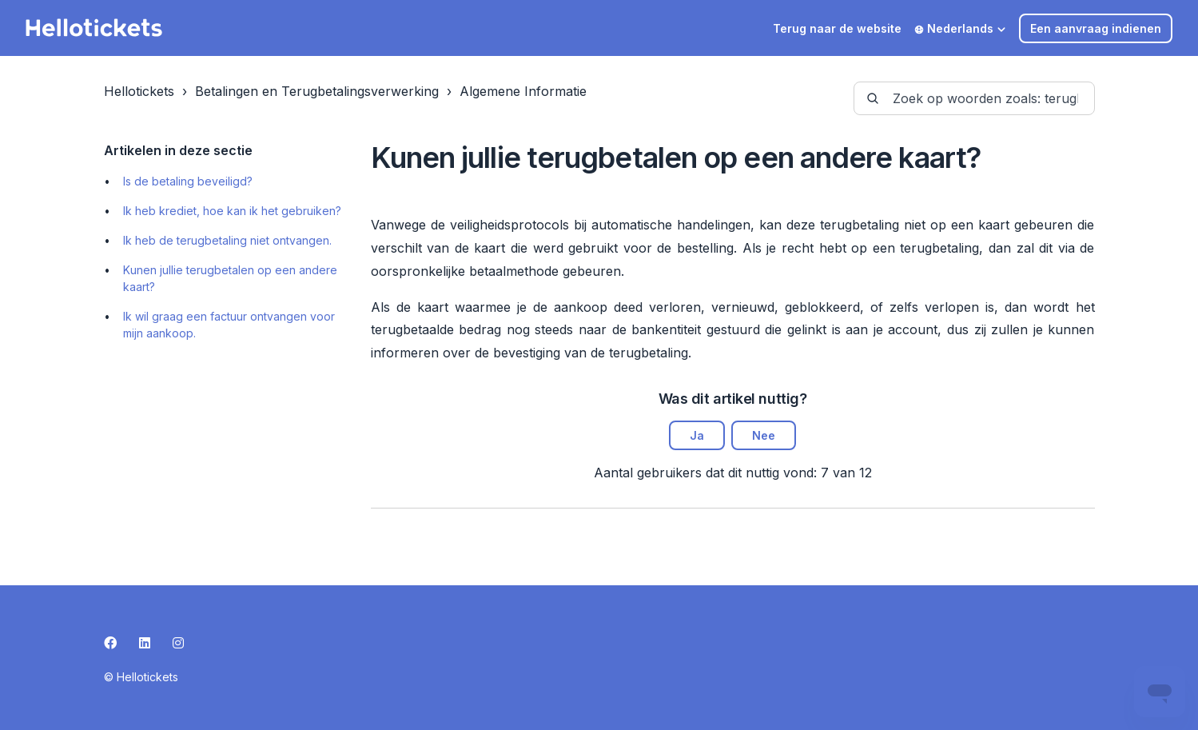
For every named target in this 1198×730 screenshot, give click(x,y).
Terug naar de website (837, 28)
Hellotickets (139, 91)
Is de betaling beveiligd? (188, 181)
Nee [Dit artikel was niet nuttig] (763, 435)
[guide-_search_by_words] (974, 98)
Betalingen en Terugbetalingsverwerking (317, 91)
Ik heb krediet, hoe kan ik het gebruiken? (232, 210)
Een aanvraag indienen (1095, 28)
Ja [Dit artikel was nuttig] (697, 435)
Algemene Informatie (523, 91)
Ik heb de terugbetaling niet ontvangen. (227, 240)
